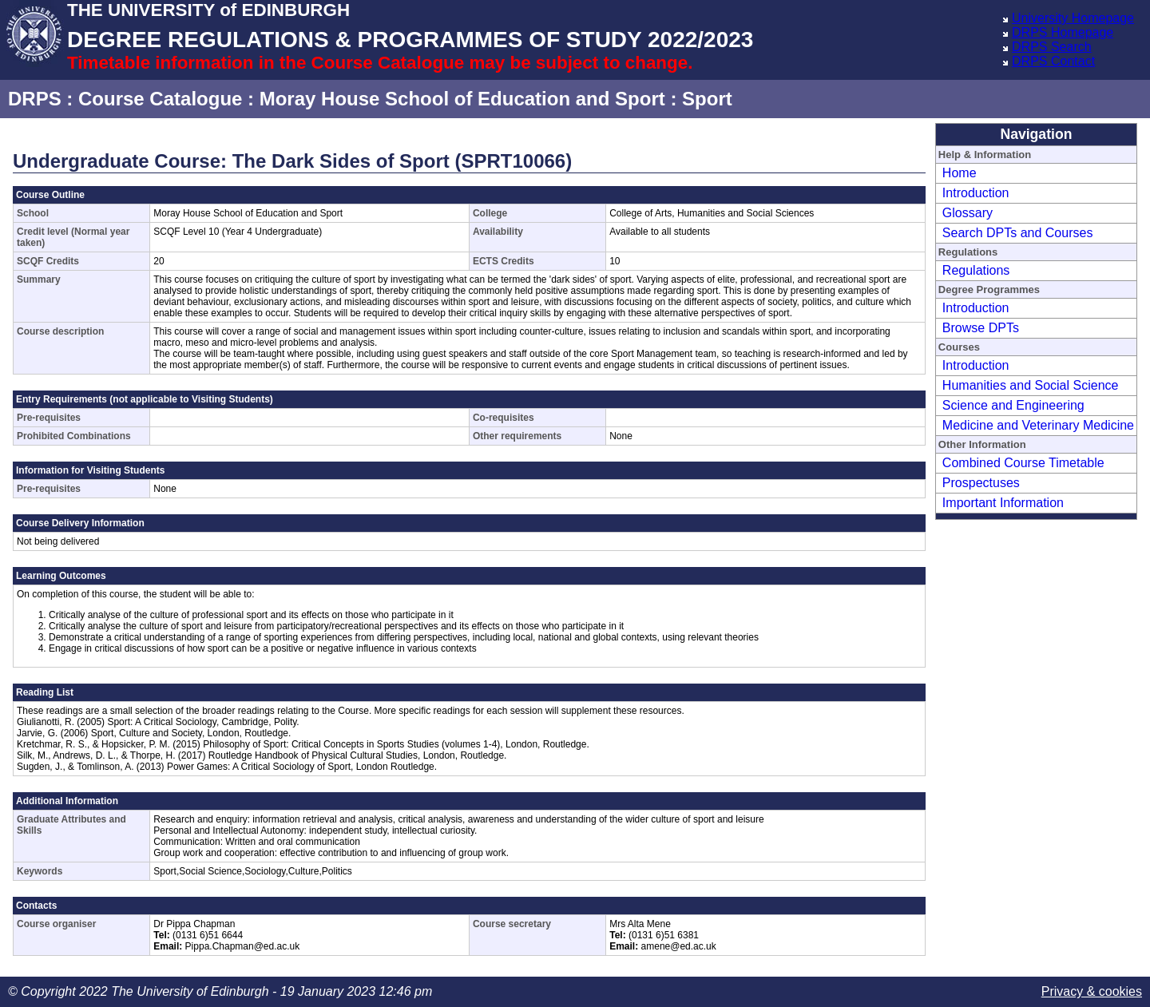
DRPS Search (1052, 47)
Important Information (1003, 502)
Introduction (975, 193)
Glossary (967, 213)
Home (959, 173)
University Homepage (1073, 18)
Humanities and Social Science (1030, 385)
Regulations (976, 270)
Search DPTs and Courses (1017, 233)
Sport (707, 98)
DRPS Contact (1053, 61)
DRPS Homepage (1062, 32)
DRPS (34, 98)
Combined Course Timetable (1023, 463)
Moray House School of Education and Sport (462, 98)
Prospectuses (981, 483)
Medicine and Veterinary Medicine (1038, 425)
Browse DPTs (980, 328)
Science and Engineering (1013, 405)
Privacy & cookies (1091, 991)
